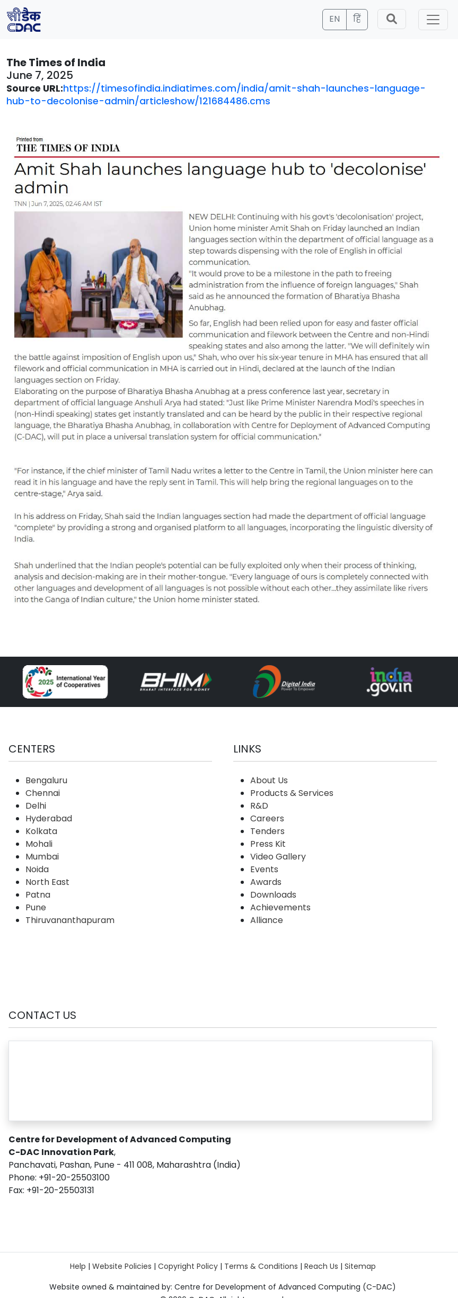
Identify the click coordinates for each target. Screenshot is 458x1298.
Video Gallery (278, 857)
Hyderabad (48, 818)
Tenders (267, 831)
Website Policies (122, 1266)
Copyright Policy (188, 1266)
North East (47, 882)
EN (334, 19)
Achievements (280, 907)
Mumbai (42, 857)
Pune (35, 907)
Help (78, 1266)
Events (264, 869)
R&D (259, 806)
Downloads (273, 895)
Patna (37, 895)
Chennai (42, 793)
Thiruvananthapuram (69, 920)
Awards (265, 882)
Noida (37, 869)
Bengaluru (46, 780)
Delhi (35, 806)
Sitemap (360, 1266)
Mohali (38, 844)
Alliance (266, 920)
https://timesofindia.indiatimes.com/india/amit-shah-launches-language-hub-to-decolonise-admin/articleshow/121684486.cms (216, 95)
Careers (267, 818)
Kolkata (41, 831)
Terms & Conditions (261, 1266)
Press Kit (268, 844)
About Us (269, 780)
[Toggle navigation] (433, 19)
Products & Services (291, 793)
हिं (357, 19)
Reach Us (321, 1266)
